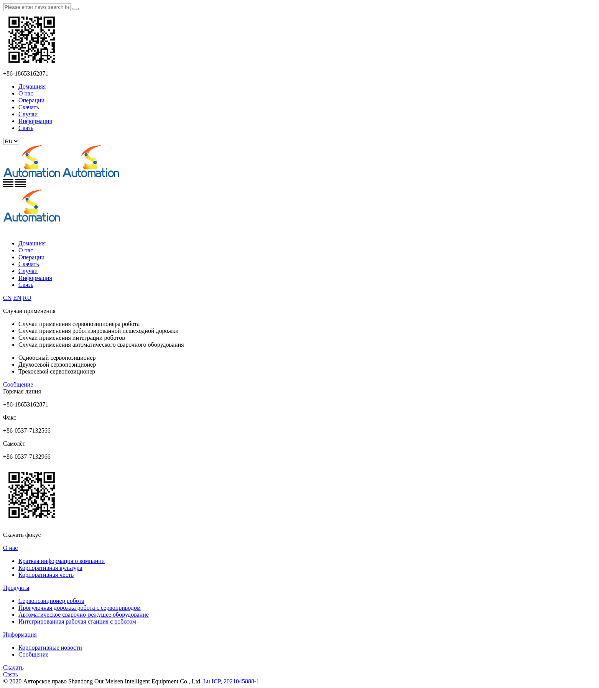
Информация (35, 121)
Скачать (28, 107)
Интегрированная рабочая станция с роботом (77, 621)
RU (27, 298)
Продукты (16, 587)
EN (17, 298)
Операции (31, 100)
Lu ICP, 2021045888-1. (232, 681)
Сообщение (18, 384)
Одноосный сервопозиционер (57, 357)
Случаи (28, 114)
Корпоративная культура (50, 568)
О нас (25, 93)
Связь (25, 128)
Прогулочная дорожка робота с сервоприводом (79, 607)
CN (7, 298)
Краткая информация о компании (61, 561)
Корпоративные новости (50, 647)
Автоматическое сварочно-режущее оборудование (83, 614)
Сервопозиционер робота (51, 600)
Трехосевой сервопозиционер (56, 371)
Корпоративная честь (46, 574)
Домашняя (32, 86)
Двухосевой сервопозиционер (57, 364)
